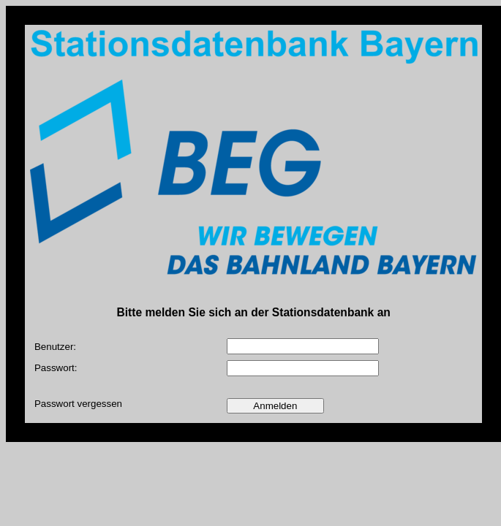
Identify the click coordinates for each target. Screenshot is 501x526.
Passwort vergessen (78, 403)
